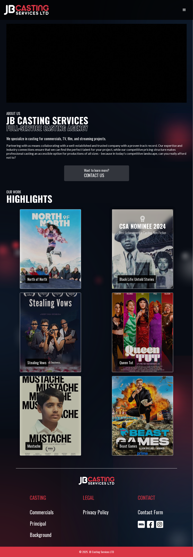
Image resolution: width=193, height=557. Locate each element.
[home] (26, 10)
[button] (184, 10)
